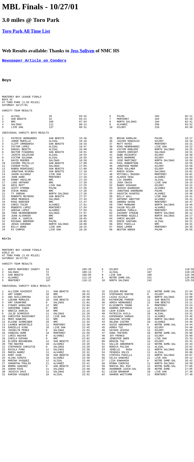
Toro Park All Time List (26, 31)
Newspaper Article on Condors (34, 60)
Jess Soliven (82, 50)
